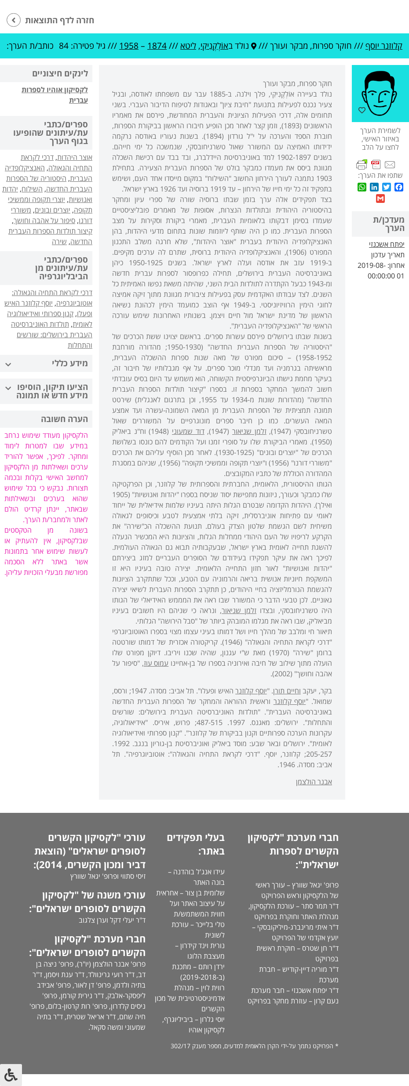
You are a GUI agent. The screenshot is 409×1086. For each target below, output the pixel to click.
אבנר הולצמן (314, 782)
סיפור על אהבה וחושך (44, 220)
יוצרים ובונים (52, 210)
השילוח (32, 189)
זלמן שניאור (249, 431)
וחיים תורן (287, 691)
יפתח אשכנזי (387, 244)
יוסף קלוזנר (251, 691)
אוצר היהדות (74, 157)
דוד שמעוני (188, 431)
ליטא (188, 45)
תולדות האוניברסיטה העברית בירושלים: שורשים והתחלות (51, 334)
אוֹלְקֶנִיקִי (214, 45)
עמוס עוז (156, 663)
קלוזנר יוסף (383, 45)
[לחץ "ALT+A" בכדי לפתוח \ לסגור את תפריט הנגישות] (11, 1075)
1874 (157, 45)
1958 (129, 45)
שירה (59, 241)
